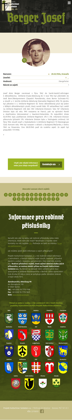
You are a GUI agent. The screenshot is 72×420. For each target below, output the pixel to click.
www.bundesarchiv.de (22, 294)
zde (30, 243)
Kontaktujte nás (48, 164)
